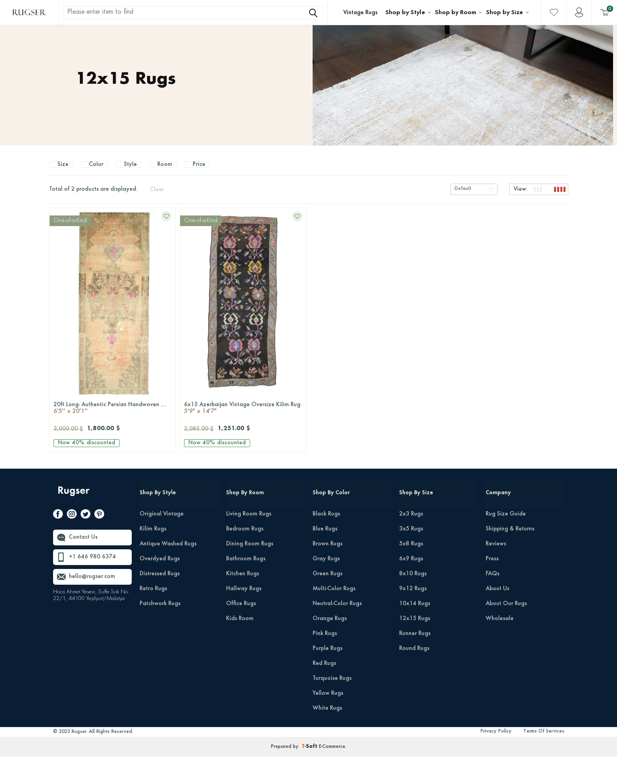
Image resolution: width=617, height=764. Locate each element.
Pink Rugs (325, 641)
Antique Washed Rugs (168, 551)
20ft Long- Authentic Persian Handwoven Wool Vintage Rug (114, 416)
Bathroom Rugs (245, 566)
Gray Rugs (326, 566)
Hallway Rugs (244, 596)
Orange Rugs (330, 626)
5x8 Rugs (411, 551)
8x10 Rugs (413, 581)
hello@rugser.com (92, 584)
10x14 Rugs (414, 611)
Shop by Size (504, 12)
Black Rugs (326, 522)
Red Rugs (324, 671)
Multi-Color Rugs (334, 596)
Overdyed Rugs (160, 566)
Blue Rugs (325, 536)
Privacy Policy (496, 739)
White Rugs (327, 716)
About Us (497, 596)
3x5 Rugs (411, 536)
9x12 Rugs (413, 596)
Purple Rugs (328, 656)
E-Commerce (332, 754)
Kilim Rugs (153, 536)
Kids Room (240, 626)
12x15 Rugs (414, 626)
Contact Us (83, 545)
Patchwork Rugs (160, 611)
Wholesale (500, 626)
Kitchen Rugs (242, 581)
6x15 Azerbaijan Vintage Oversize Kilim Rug (243, 416)
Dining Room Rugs (249, 551)
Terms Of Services (543, 739)
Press (492, 566)
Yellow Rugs (328, 701)
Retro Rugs (153, 596)
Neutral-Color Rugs (337, 611)
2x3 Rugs (411, 522)
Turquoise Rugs (332, 686)
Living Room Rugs (248, 522)
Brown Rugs (328, 551)
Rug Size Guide (506, 522)
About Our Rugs (506, 611)
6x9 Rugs (411, 566)
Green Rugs (328, 581)
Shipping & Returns (510, 536)
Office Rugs (241, 611)
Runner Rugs (415, 641)
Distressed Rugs (160, 581)
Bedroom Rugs (244, 536)
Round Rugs (414, 656)
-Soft (310, 754)
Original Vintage (162, 522)
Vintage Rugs (360, 12)
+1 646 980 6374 (92, 565)
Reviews (496, 551)
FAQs (492, 581)
